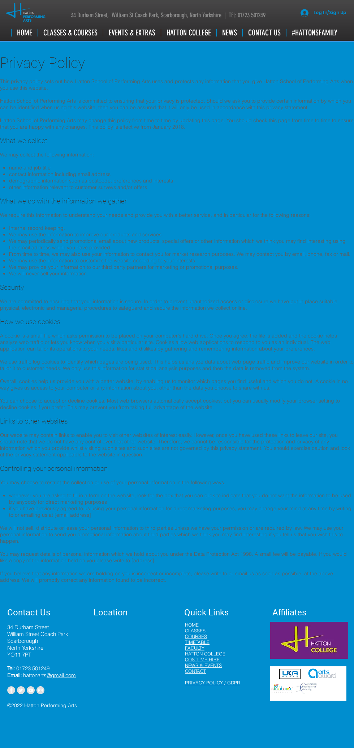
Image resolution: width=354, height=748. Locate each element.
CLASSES (195, 630)
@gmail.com (61, 675)
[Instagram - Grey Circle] (40, 690)
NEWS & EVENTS (203, 665)
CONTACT (195, 671)
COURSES (196, 636)
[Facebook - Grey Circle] (11, 690)
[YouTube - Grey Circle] (31, 690)
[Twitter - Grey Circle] (21, 690)
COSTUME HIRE (202, 659)
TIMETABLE (197, 642)
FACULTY (194, 648)
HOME (192, 625)
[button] (70, 32)
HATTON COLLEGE (205, 654)
